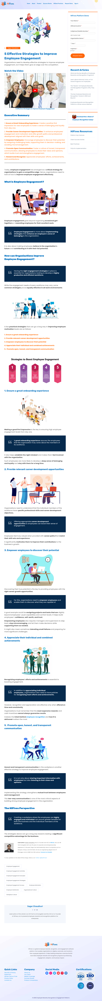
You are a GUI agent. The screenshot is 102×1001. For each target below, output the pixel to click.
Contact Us (7, 980)
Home (28, 3)
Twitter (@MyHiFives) (41, 858)
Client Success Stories (77, 140)
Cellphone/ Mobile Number (80, 31)
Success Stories (47, 3)
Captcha (74, 49)
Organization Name (77, 38)
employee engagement (13, 866)
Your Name (75, 21)
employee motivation (35, 885)
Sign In (76, 3)
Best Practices (75, 144)
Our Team (27, 974)
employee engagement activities (15, 871)
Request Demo (69, 3)
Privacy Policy (8, 978)
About (33, 3)
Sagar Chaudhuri (13, 48)
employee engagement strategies (16, 880)
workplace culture (11, 894)
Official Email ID (76, 26)
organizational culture (30, 890)
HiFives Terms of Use (10, 976)
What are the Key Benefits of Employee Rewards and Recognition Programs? (83, 74)
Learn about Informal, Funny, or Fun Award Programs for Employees (82, 80)
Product (39, 3)
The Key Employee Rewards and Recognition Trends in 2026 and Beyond (81, 96)
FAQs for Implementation (78, 148)
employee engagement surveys (15, 885)
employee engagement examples (15, 876)
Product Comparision (31, 980)
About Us (27, 972)
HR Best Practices (58, 3)
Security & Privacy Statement (10, 973)
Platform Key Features (77, 135)
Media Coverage (29, 976)
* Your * (73, 43)
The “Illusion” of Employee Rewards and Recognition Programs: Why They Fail (82, 88)
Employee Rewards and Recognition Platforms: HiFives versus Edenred (82, 103)
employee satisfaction (12, 890)
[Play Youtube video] (35, 90)
